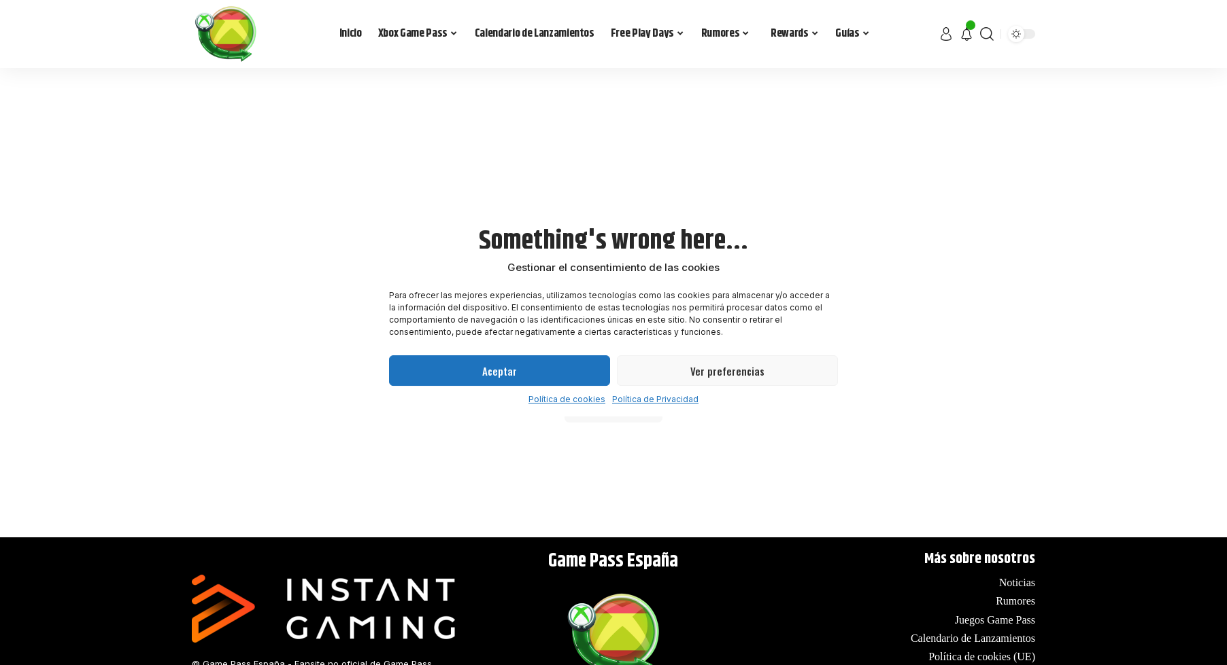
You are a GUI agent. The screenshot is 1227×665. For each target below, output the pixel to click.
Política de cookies (566, 399)
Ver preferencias (727, 370)
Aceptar (499, 370)
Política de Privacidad (655, 399)
